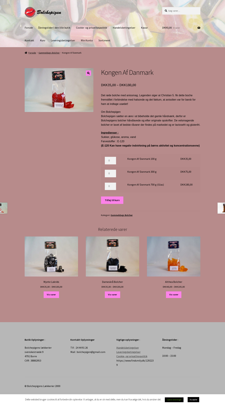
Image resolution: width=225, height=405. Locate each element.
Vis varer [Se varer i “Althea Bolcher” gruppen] (173, 294)
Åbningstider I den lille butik (54, 27)
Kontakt (29, 40)
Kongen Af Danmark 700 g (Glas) (145, 184)
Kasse (144, 27)
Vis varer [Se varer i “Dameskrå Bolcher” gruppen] (112, 294)
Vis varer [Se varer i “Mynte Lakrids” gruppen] (51, 294)
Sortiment (104, 40)
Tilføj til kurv (112, 200)
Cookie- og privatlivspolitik (91, 27)
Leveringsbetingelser (63, 40)
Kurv (42, 40)
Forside (29, 27)
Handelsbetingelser (124, 27)
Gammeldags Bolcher (49, 52)
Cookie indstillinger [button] (174, 400)
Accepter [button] (193, 399)
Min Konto (87, 40)
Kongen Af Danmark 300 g (142, 171)
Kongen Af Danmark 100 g (142, 158)
